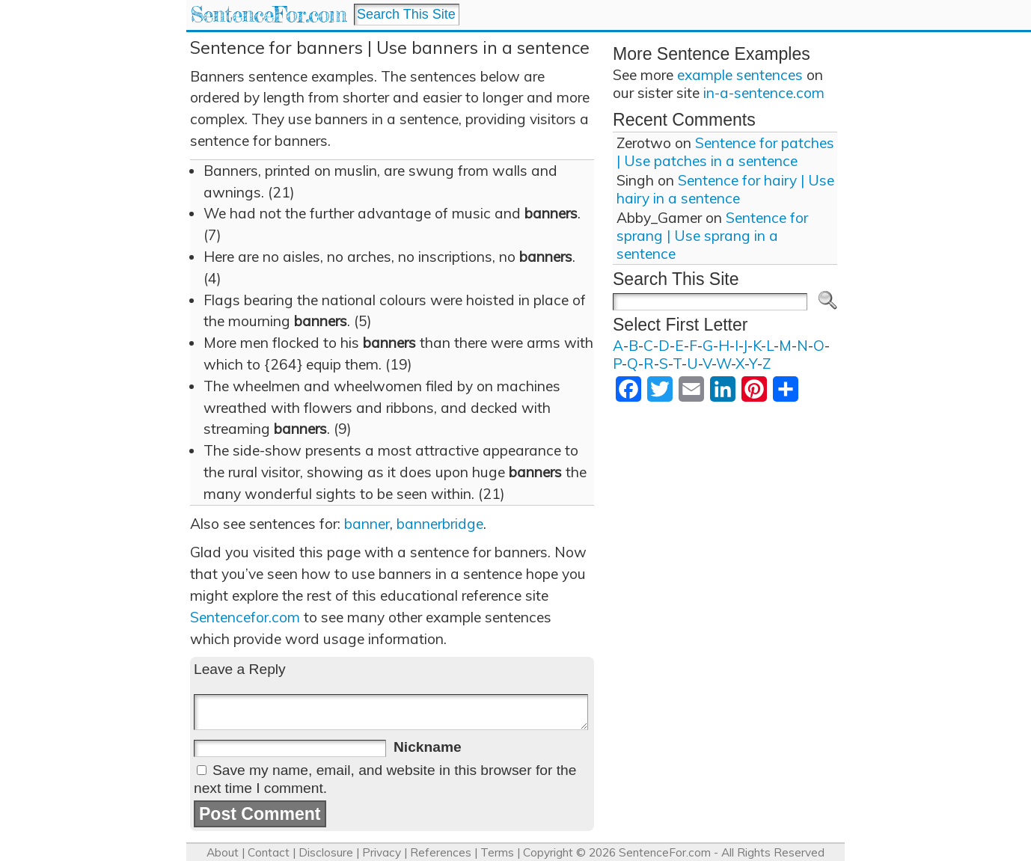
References (440, 852)
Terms (497, 852)
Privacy (381, 852)
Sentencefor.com (245, 617)
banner (367, 524)
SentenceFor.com (268, 14)
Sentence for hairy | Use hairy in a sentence (725, 189)
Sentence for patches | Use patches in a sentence (725, 152)
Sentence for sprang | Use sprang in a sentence (712, 236)
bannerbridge (440, 524)
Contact (269, 852)
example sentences (740, 75)
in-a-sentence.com (764, 93)
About (222, 852)
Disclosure (326, 852)
